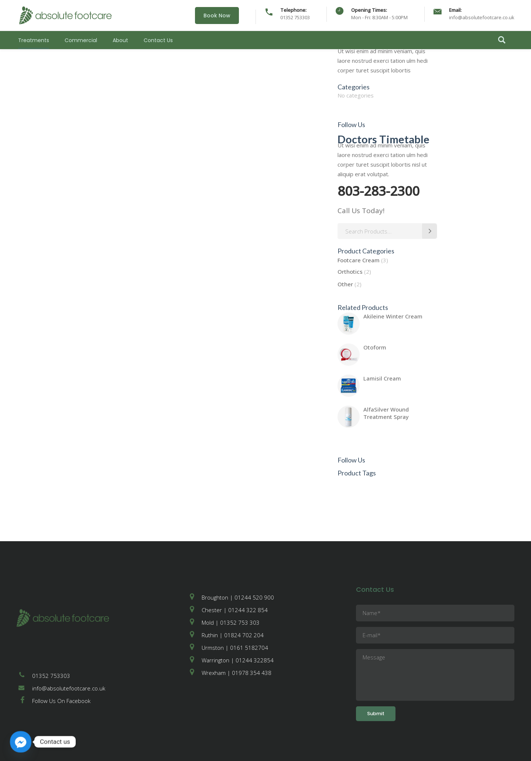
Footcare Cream (359, 260)
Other (345, 284)
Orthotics (350, 271)
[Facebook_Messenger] (21, 742)
